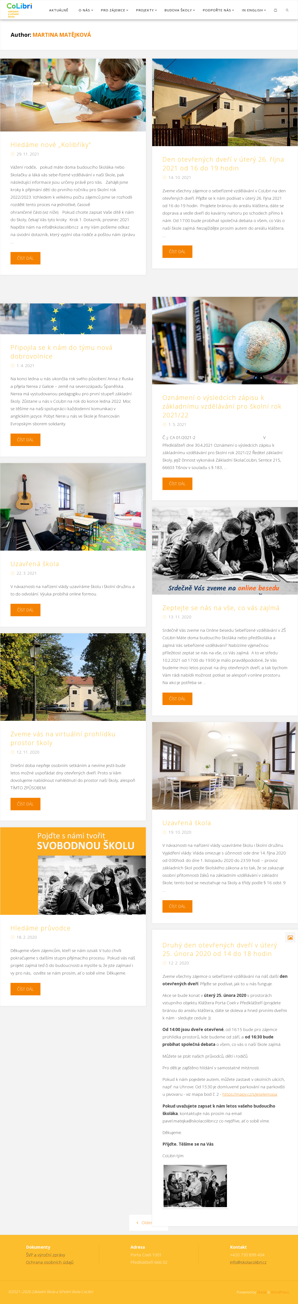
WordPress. (280, 1292)
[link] (287, 9)
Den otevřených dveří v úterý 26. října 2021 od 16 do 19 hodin (223, 163)
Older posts (148, 1222)
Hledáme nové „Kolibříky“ (51, 144)
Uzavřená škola (34, 564)
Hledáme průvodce (40, 928)
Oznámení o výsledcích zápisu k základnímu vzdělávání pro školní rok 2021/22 (222, 406)
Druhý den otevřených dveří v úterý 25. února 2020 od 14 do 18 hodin (219, 949)
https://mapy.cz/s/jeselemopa (249, 1094)
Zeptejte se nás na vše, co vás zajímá (221, 608)
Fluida (261, 1292)
